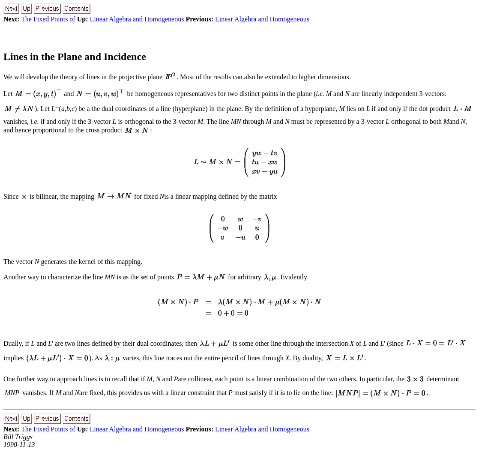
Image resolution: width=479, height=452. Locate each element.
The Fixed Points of (48, 19)
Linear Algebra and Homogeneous (137, 19)
